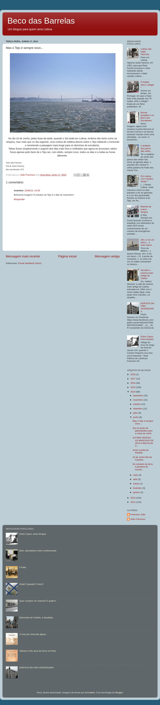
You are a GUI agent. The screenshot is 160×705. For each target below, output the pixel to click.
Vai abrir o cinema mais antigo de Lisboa (147, 274)
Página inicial (67, 256)
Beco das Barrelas (41, 20)
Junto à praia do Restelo (141, 451)
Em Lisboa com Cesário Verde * (147, 179)
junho (136, 417)
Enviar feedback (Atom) (30, 263)
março (136, 483)
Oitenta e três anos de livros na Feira (37, 651)
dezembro (138, 395)
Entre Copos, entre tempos (147, 337)
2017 (133, 378)
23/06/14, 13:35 (32, 190)
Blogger (119, 692)
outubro (137, 404)
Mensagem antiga (107, 256)
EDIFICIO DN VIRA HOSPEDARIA (147, 307)
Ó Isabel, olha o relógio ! (147, 85)
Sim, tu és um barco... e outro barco (147, 242)
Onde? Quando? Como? (31, 584)
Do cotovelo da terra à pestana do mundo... (143, 467)
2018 (133, 374)
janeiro (136, 492)
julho (135, 413)
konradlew (90, 692)
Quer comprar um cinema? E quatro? (37, 601)
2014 (133, 391)
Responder (19, 199)
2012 (133, 502)
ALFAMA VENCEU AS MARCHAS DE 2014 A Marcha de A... (143, 441)
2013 (133, 498)
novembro (138, 400)
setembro (138, 408)
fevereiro (137, 488)
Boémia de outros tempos (146, 209)
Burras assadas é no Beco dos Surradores (147, 116)
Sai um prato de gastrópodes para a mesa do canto (142, 431)
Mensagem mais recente (23, 256)
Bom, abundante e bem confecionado (37, 550)
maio (136, 475)
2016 (133, 383)
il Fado (22, 567)
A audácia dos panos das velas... (146, 148)
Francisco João (137, 514)
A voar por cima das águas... (33, 634)
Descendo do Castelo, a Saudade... (36, 617)
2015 (133, 387)
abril (135, 479)
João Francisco (137, 519)
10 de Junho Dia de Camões (142, 458)
